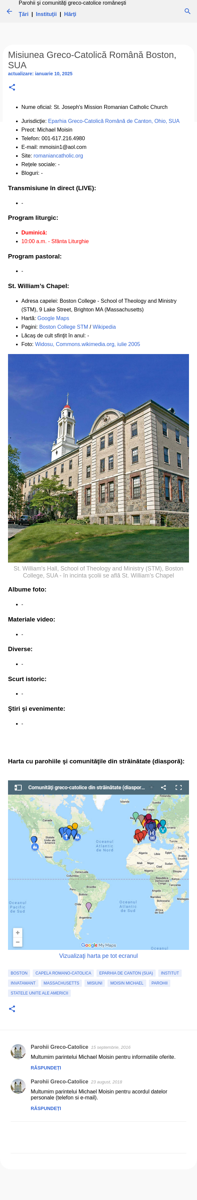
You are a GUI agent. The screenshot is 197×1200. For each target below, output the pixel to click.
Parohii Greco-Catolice (59, 1047)
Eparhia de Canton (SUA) (126, 973)
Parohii (160, 983)
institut (170, 973)
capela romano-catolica (63, 973)
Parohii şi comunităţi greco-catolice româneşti (72, 3)
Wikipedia (104, 327)
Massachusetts (61, 983)
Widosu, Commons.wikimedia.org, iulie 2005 (87, 344)
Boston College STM (63, 327)
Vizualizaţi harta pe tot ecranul (98, 956)
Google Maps (53, 318)
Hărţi (70, 14)
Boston (19, 973)
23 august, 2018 (106, 1081)
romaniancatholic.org (58, 156)
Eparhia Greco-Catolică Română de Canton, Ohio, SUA (114, 121)
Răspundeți (46, 1067)
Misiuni (94, 983)
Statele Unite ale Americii (39, 993)
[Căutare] (188, 11)
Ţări (23, 14)
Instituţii (46, 14)
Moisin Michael (126, 983)
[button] (12, 87)
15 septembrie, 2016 (111, 1047)
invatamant (23, 983)
